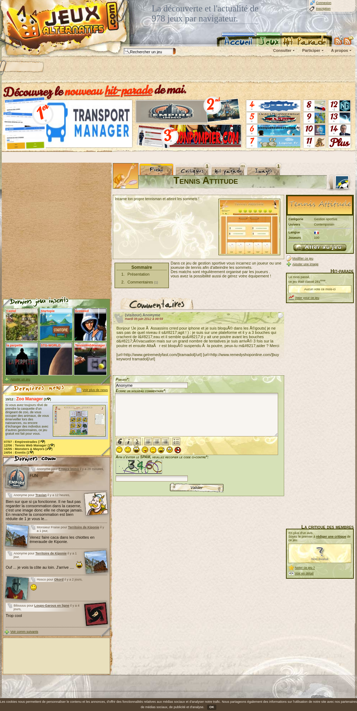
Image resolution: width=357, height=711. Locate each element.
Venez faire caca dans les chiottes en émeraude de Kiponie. (62, 539)
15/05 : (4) (28, 449)
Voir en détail (304, 573)
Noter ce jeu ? (305, 567)
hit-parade (128, 90)
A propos (339, 50)
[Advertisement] (92, 69)
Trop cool (14, 615)
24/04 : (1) (19, 452)
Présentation (138, 274)
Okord (59, 579)
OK (211, 707)
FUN (34, 475)
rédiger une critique (331, 536)
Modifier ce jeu (302, 258)
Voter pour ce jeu (307, 298)
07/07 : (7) (24, 442)
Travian (41, 495)
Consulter (282, 50)
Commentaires (140, 282)
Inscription (323, 8)
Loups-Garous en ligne (51, 605)
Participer (311, 50)
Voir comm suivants (24, 631)
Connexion (323, 3)
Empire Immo (69, 469)
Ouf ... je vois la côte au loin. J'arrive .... (44, 567)
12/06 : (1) (29, 445)
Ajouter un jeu (20, 379)
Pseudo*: (123, 379)
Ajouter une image (305, 264)
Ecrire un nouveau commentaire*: (141, 391)
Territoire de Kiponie (83, 527)
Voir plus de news (95, 390)
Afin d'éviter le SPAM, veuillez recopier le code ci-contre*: (162, 468)
